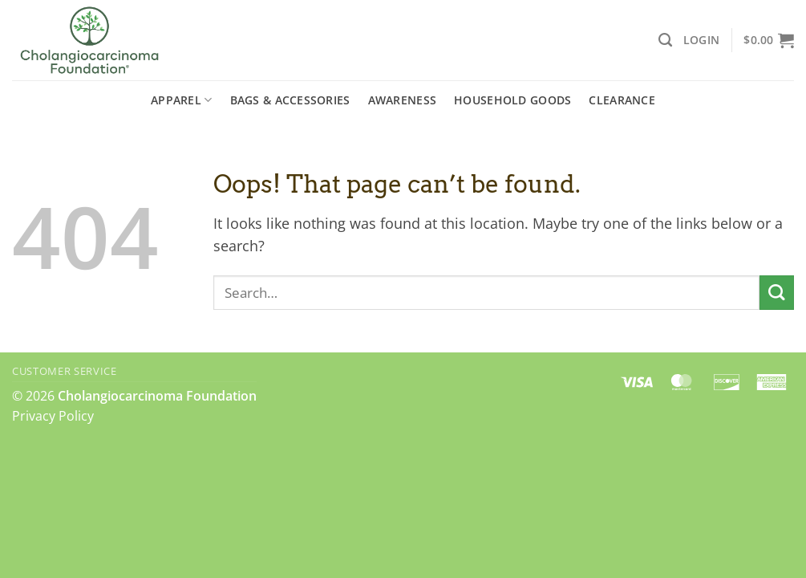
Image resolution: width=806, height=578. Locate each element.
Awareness (402, 100)
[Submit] (776, 292)
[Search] (665, 40)
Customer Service (64, 371)
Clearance (622, 100)
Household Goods (512, 100)
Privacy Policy (53, 416)
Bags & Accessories (290, 100)
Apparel (181, 100)
